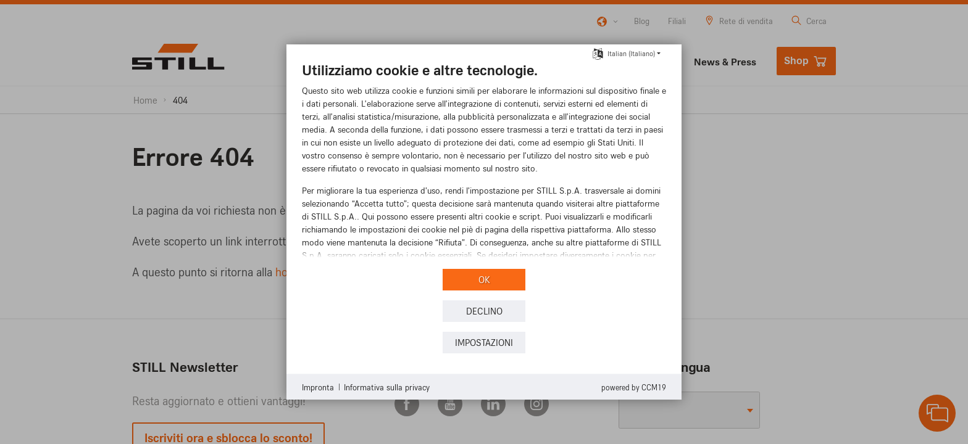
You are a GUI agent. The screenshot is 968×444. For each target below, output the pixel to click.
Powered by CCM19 (633, 387)
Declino (484, 311)
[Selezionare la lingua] (597, 52)
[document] (484, 163)
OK (484, 280)
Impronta (318, 387)
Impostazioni (484, 342)
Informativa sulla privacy (387, 387)
